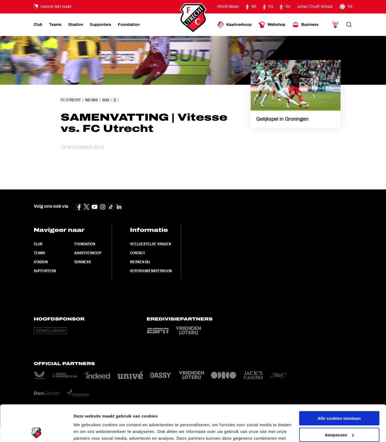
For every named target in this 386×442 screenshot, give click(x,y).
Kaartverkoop (88, 252)
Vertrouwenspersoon (151, 270)
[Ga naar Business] (305, 24)
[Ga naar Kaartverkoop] (234, 24)
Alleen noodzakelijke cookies (339, 415)
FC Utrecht (71, 99)
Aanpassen (339, 398)
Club (38, 243)
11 (114, 99)
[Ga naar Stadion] (75, 24)
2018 (105, 99)
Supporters (45, 270)
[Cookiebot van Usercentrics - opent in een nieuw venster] (36, 431)
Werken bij (140, 261)
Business (82, 261)
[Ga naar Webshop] (272, 24)
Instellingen (85, 431)
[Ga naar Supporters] (100, 24)
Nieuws (91, 99)
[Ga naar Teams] (55, 24)
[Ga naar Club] (38, 24)
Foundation (84, 243)
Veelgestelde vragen (150, 243)
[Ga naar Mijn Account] (335, 24)
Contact (137, 252)
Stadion (41, 261)
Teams (39, 252)
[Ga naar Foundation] (129, 24)
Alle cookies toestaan (339, 382)
